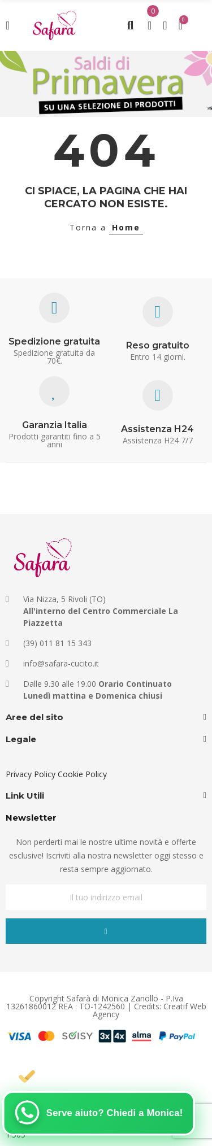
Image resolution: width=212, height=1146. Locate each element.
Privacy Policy (30, 774)
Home (126, 227)
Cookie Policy (82, 774)
